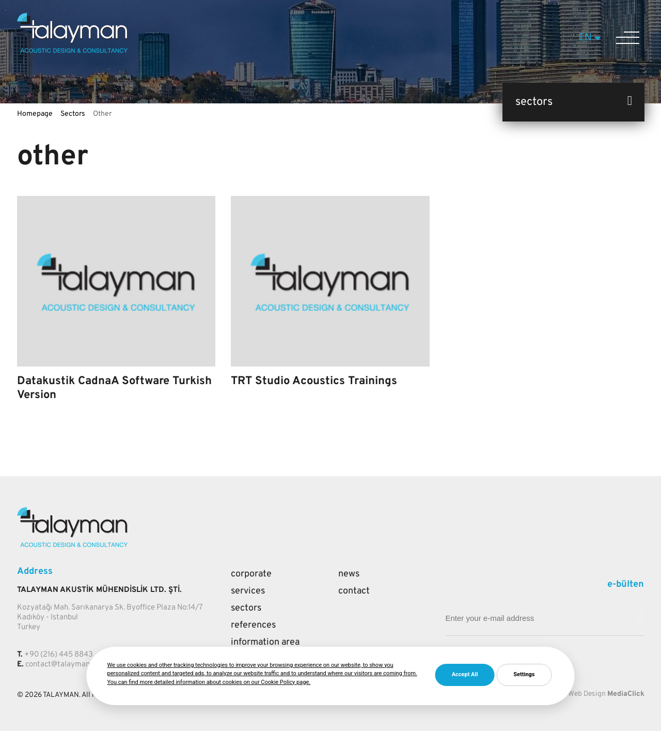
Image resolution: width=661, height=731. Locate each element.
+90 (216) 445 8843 (58, 655)
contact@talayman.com (65, 664)
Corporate (251, 574)
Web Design (587, 694)
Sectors (72, 114)
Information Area (265, 642)
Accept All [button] (465, 674)
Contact (354, 591)
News (348, 574)
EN (591, 37)
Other (102, 114)
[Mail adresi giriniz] (641, 619)
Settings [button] (523, 674)
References (253, 625)
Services (248, 591)
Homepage (35, 114)
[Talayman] (72, 50)
